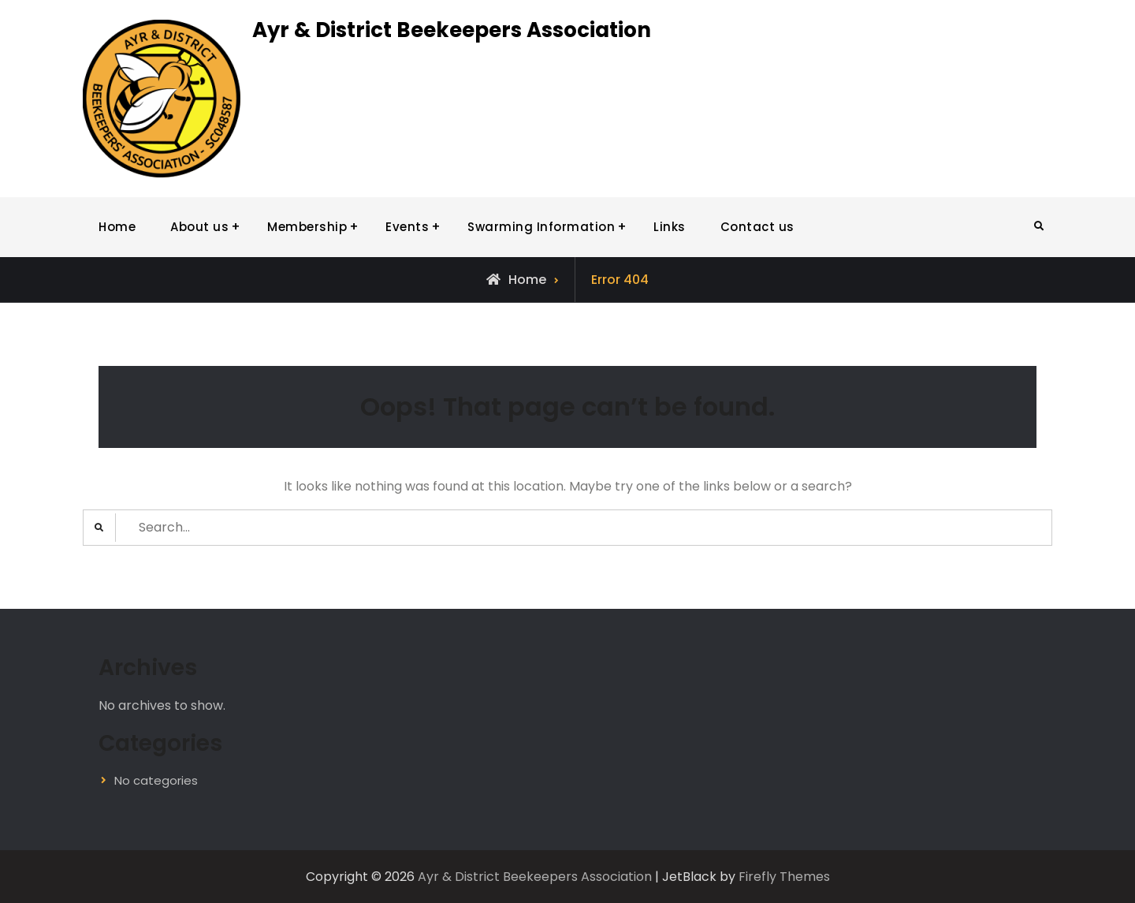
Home (117, 226)
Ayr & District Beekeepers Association (451, 30)
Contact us (757, 226)
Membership (307, 226)
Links (669, 226)
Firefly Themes (784, 877)
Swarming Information (541, 226)
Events (407, 226)
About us (199, 226)
